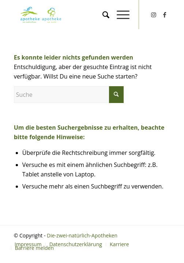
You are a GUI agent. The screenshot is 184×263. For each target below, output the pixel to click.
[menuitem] (102, 14)
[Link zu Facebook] (164, 14)
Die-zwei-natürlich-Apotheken (82, 235)
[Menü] (119, 14)
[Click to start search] (116, 94)
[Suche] (102, 14)
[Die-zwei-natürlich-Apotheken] (61, 14)
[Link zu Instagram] (153, 14)
